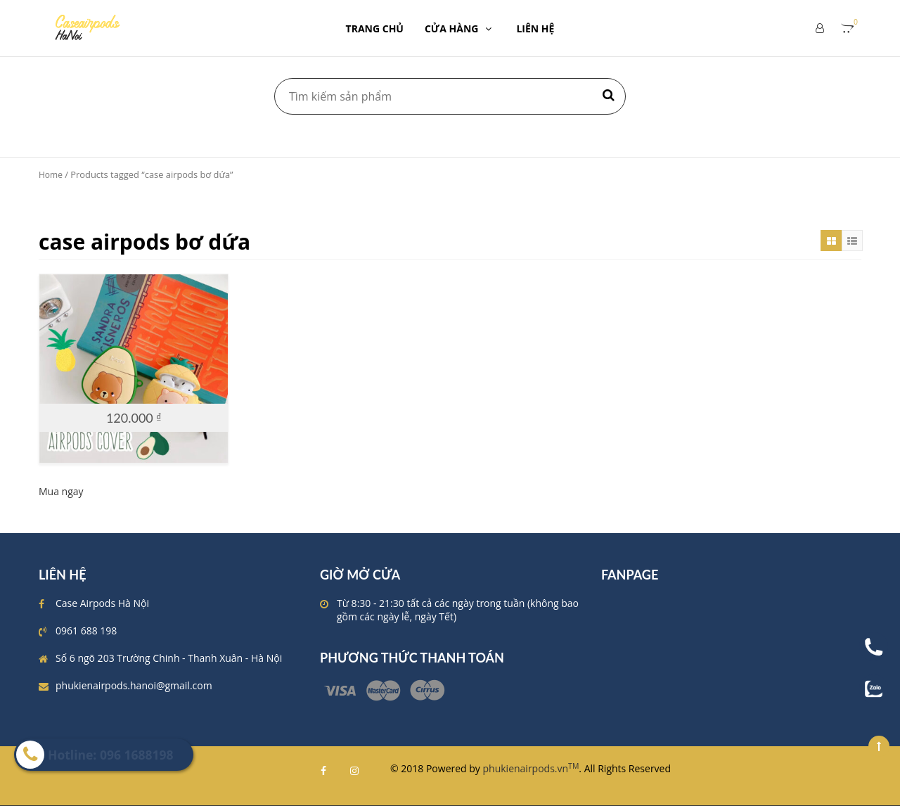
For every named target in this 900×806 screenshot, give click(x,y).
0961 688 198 (86, 630)
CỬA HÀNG (460, 28)
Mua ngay (61, 491)
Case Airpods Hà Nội (102, 603)
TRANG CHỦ (375, 28)
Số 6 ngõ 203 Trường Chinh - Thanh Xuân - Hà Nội (169, 658)
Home (51, 175)
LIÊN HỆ (535, 28)
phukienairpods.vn (531, 768)
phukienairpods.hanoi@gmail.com (134, 685)
